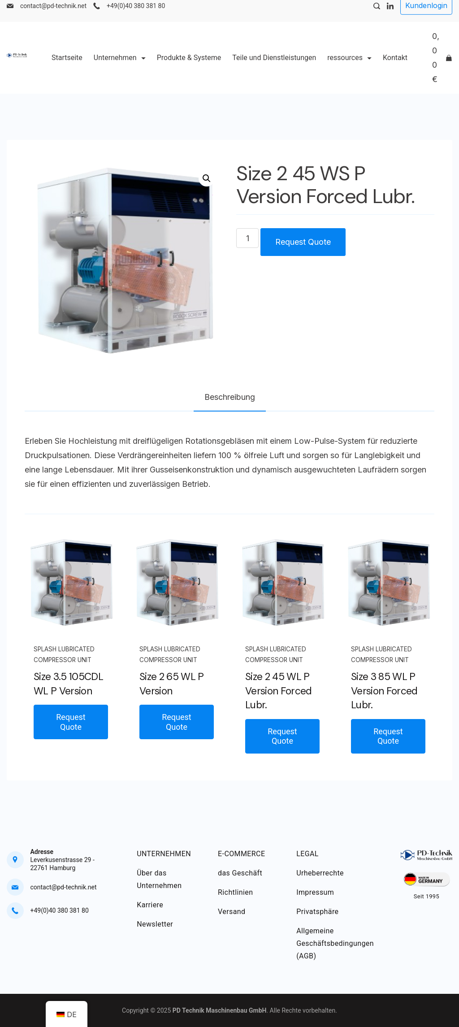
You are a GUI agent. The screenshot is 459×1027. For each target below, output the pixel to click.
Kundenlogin (426, 15)
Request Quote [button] (71, 722)
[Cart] (442, 68)
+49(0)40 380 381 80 (136, 16)
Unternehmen (120, 68)
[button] (207, 178)
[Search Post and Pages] (376, 16)
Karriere (150, 905)
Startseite (67, 68)
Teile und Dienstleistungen (274, 68)
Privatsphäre (317, 911)
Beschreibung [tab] (229, 397)
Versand (231, 911)
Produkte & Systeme (189, 68)
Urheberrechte (320, 873)
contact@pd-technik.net (53, 16)
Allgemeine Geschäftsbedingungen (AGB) (335, 943)
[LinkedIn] (390, 16)
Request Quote (303, 242)
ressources (349, 68)
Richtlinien (235, 892)
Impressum (315, 892)
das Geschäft (240, 873)
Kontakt (395, 68)
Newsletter (155, 924)
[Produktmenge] (247, 238)
